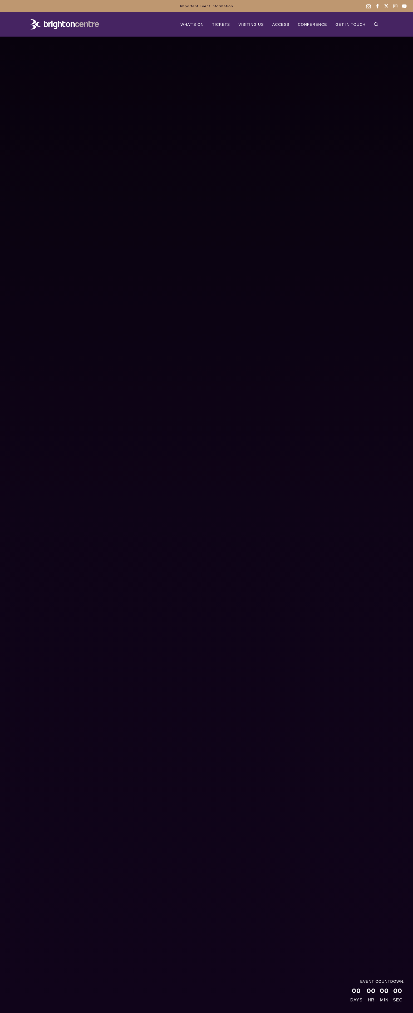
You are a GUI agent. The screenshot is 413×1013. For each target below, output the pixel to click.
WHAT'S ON (192, 24)
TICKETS (221, 24)
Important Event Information (206, 6)
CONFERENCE (312, 24)
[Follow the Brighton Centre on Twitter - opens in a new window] (386, 6)
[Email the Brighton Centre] (368, 6)
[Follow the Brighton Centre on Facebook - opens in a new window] (377, 6)
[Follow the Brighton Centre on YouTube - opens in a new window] (404, 6)
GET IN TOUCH (351, 24)
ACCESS (280, 24)
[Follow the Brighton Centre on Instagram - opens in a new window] (395, 6)
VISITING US (251, 24)
